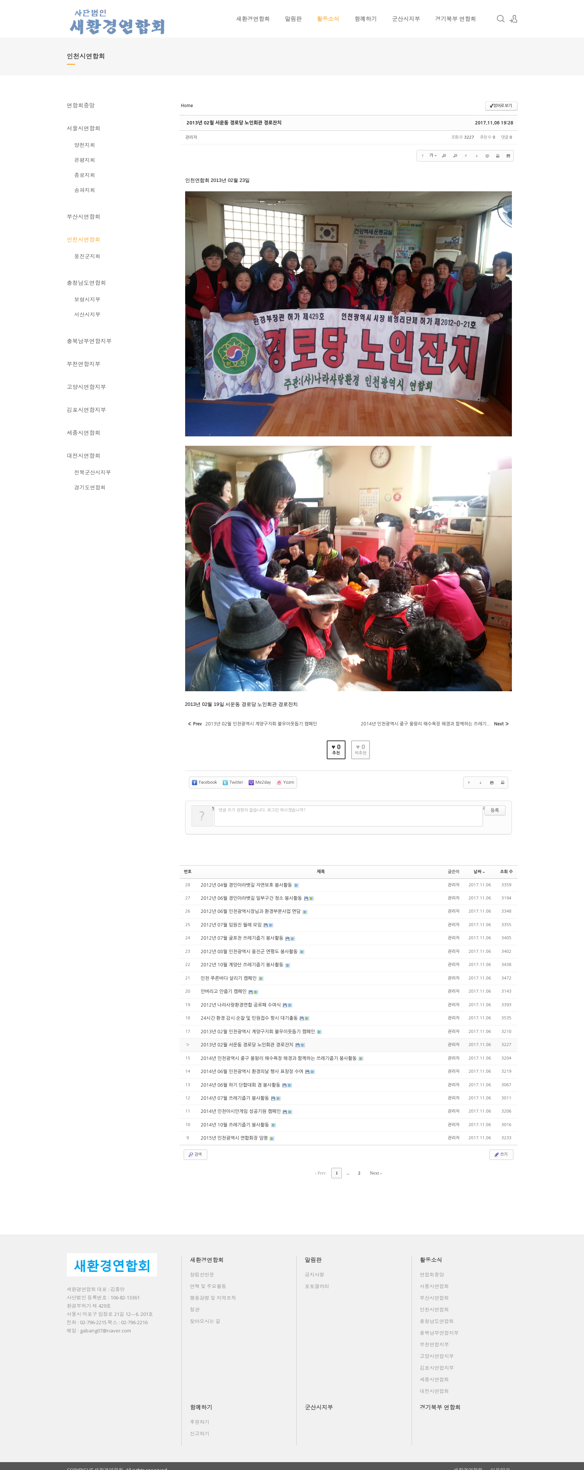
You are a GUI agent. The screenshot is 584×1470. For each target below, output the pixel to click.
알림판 (293, 19)
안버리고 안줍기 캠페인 (224, 987)
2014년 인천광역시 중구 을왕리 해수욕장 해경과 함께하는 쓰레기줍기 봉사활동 (277, 1053)
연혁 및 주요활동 (208, 1278)
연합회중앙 (81, 105)
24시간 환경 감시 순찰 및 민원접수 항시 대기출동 (249, 1013)
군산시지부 (406, 19)
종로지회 (84, 175)
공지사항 (314, 1267)
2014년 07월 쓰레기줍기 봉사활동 (235, 1092)
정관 (195, 1302)
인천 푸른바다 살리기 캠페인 (229, 974)
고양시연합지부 (86, 387)
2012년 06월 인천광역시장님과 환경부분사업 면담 (250, 908)
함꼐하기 (366, 19)
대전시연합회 (84, 455)
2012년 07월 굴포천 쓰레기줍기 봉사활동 (241, 934)
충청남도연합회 (86, 282)
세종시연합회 (84, 432)
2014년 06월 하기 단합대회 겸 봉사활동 (240, 1079)
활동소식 (328, 19)
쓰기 (500, 1148)
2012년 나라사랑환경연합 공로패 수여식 (240, 1000)
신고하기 (200, 1426)
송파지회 (84, 190)
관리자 (191, 137)
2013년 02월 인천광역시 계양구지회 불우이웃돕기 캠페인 (257, 1026)
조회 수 (506, 869)
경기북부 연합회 (455, 19)
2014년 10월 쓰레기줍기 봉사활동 (235, 1118)
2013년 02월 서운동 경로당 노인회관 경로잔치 (232, 123)
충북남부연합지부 (89, 341)
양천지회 (84, 144)
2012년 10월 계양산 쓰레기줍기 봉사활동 (241, 960)
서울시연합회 (84, 128)
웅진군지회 (87, 256)
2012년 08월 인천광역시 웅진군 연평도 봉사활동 (249, 947)
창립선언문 (202, 1267)
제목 (321, 869)
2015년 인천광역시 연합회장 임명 (234, 1131)
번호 (188, 869)
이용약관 (500, 1463)
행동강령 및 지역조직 (213, 1290)
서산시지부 (87, 314)
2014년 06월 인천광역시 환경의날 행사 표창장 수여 (251, 1066)
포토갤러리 (317, 1278)
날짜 (479, 869)
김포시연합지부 (86, 409)
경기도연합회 (90, 487)
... (348, 1166)
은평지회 (84, 160)
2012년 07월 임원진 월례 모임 (231, 921)
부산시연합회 (84, 216)
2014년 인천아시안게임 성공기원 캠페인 (240, 1105)
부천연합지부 (84, 364)
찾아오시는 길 (205, 1313)
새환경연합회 (253, 19)
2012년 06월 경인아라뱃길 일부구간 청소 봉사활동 (251, 895)
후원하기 (200, 1414)
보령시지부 (87, 299)
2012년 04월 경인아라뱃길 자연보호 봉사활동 (246, 882)
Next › (374, 1166)
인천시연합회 (84, 239)
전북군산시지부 (92, 472)
